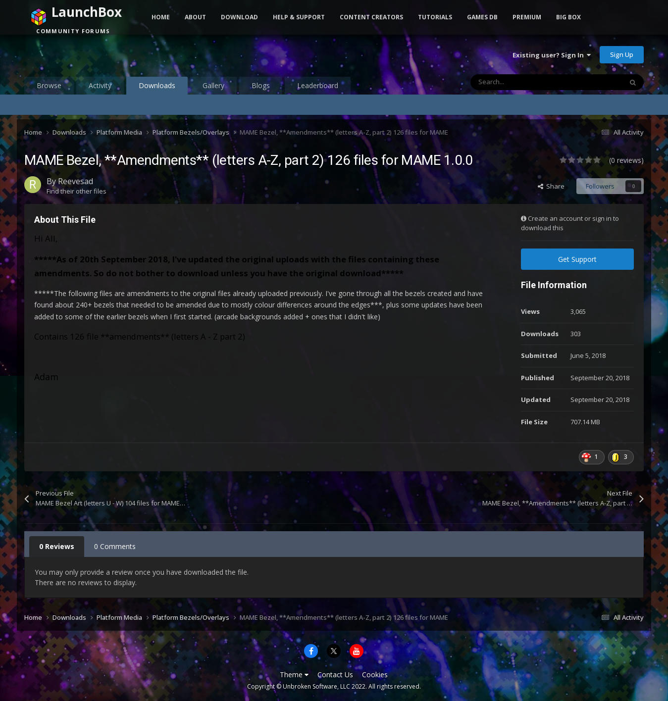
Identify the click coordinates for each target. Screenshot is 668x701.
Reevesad (75, 181)
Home (161, 17)
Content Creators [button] (371, 17)
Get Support (577, 259)
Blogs (261, 85)
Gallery (213, 85)
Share (551, 186)
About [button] (195, 17)
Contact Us (335, 674)
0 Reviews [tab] (56, 546)
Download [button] (239, 17)
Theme (294, 674)
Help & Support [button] (299, 17)
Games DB (482, 17)
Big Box (568, 17)
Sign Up (621, 54)
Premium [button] (527, 17)
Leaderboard (317, 85)
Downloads (157, 88)
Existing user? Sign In (552, 54)
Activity (100, 85)
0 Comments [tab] (115, 546)
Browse (49, 85)
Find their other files (76, 191)
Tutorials (435, 17)
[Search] (525, 82)
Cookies (375, 674)
